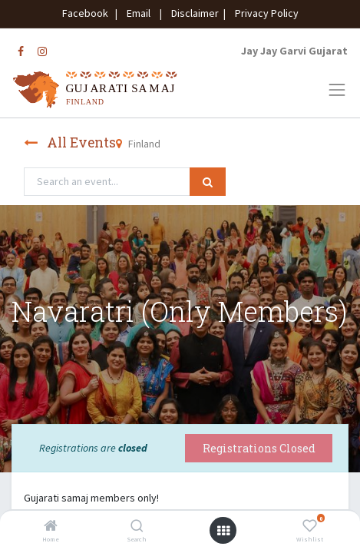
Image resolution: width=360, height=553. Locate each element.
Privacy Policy (263, 13)
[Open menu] (223, 531)
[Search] (137, 527)
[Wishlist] (309, 527)
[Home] (51, 527)
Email (138, 13)
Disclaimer (192, 13)
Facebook (87, 13)
